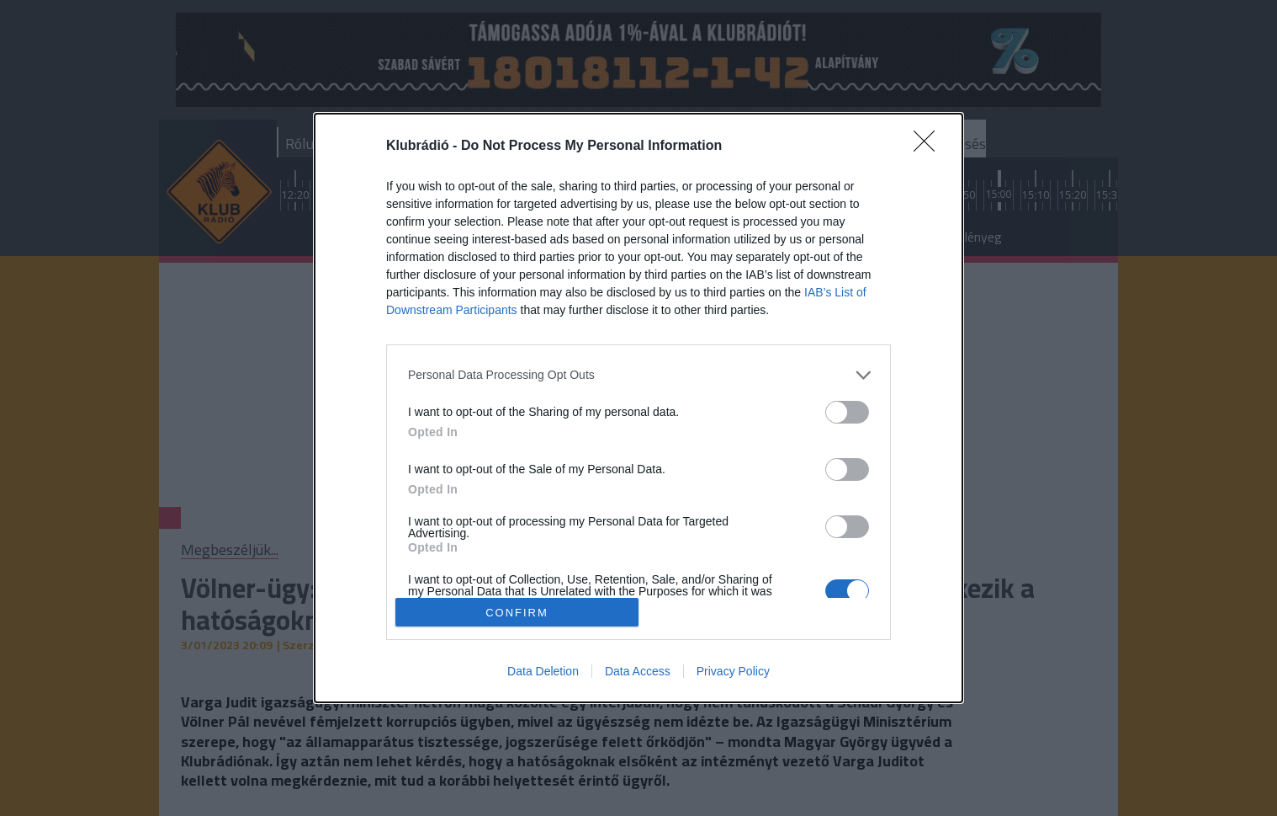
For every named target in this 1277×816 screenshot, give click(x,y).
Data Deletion (543, 671)
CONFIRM (516, 611)
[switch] (847, 412)
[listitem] (638, 375)
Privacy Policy (733, 671)
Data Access (637, 671)
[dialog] (638, 408)
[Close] (930, 147)
